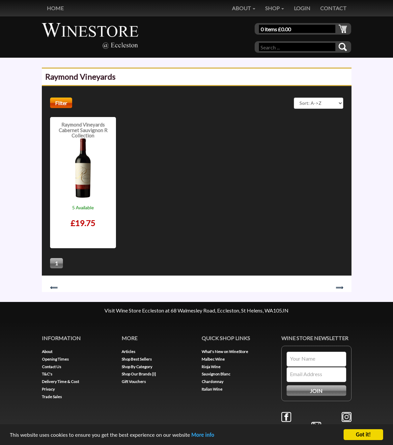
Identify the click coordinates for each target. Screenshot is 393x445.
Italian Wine (212, 389)
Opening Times (55, 359)
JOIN (316, 391)
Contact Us (51, 366)
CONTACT (333, 8)
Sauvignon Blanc (216, 373)
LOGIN (302, 8)
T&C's (47, 373)
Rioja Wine (211, 366)
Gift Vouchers (134, 381)
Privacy (48, 389)
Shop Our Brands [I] (139, 373)
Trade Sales (52, 396)
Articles (128, 351)
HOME (55, 8)
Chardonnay (212, 381)
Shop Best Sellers (137, 359)
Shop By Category (137, 366)
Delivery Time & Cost (60, 381)
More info (202, 435)
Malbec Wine (213, 359)
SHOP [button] (274, 8)
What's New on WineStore (225, 351)
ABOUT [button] (243, 8)
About (47, 351)
